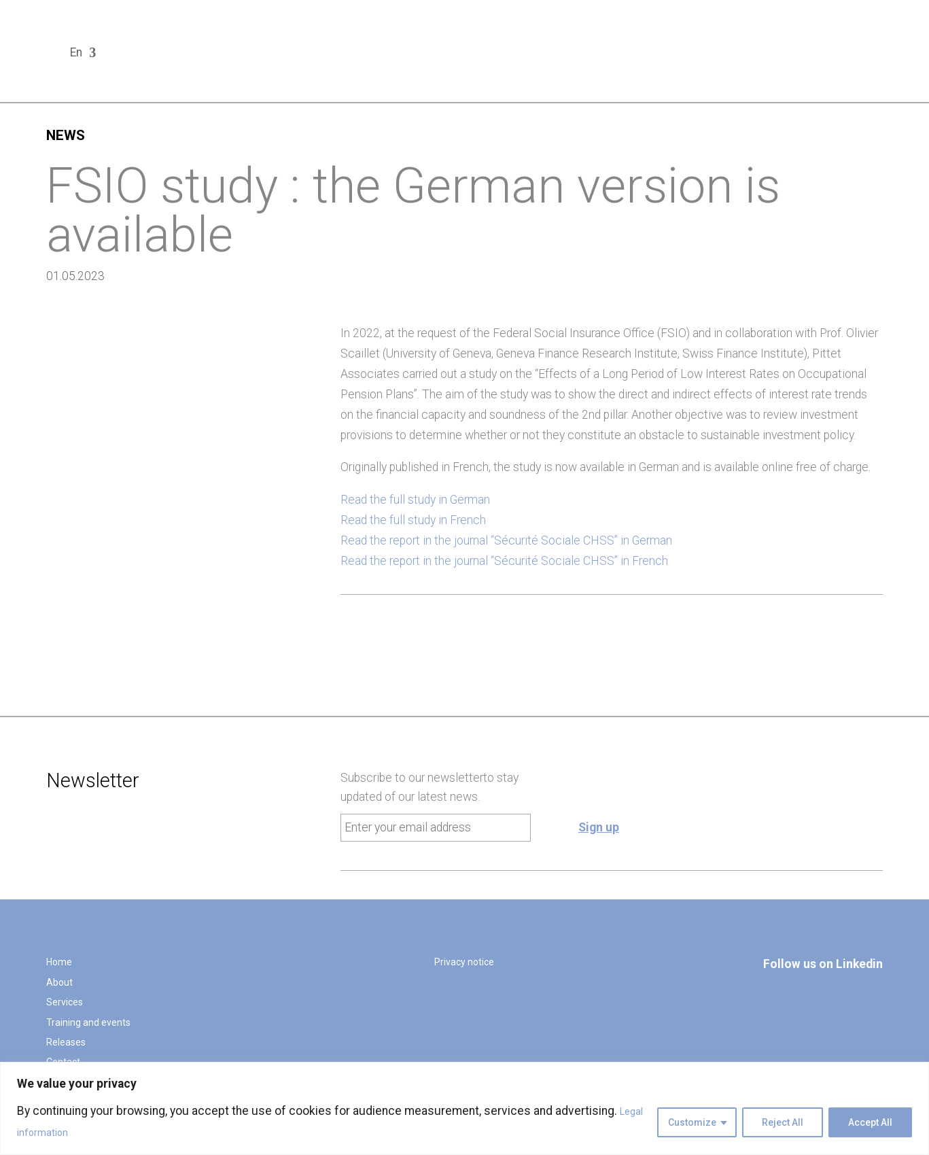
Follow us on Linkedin (823, 964)
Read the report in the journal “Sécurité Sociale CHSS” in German (506, 540)
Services (64, 1002)
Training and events (88, 1022)
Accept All (870, 1122)
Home (59, 961)
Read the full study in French (413, 520)
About (59, 982)
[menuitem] (83, 56)
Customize (692, 1122)
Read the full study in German (415, 499)
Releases (66, 1042)
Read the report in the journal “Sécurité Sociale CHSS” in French (504, 561)
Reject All (782, 1122)
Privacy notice (464, 961)
